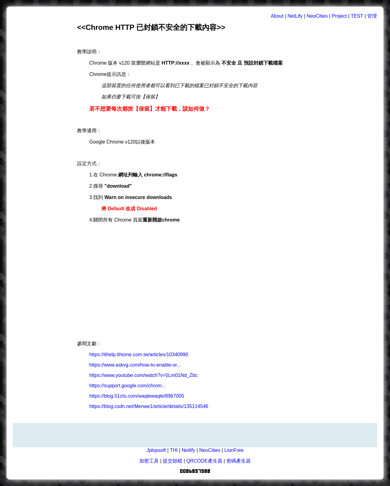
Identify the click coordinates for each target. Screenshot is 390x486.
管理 (372, 16)
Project (339, 16)
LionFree (233, 450)
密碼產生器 (238, 460)
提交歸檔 (172, 460)
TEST (357, 16)
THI (174, 450)
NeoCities (317, 16)
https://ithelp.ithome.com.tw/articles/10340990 (138, 354)
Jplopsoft (156, 450)
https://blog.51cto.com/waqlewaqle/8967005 (136, 396)
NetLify (295, 16)
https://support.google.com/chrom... (127, 385)
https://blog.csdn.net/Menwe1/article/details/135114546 (148, 406)
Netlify (188, 450)
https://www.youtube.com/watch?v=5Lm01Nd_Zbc (143, 375)
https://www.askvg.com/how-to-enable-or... (135, 364)
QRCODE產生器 (204, 460)
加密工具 (149, 460)
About (277, 16)
